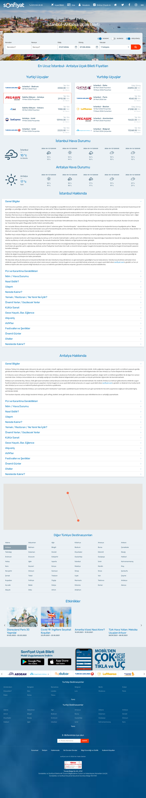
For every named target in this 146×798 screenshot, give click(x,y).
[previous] (6, 625)
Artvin (54, 590)
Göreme (78, 585)
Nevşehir (8, 571)
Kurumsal (34, 750)
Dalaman (31, 552)
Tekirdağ (8, 552)
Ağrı (53, 543)
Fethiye (31, 580)
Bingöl (54, 547)
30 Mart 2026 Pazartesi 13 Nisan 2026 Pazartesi (104, 87)
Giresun (31, 571)
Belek (30, 585)
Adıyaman (32, 543)
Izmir (76, 722)
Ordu (30, 590)
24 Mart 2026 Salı (104, 98)
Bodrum (77, 547)
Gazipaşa (101, 557)
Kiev (28, 691)
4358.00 (57, 88)
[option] (22, 625)
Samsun (55, 571)
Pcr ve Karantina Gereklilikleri (21, 271)
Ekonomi (103, 39)
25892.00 (129, 88)
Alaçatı (7, 590)
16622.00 (129, 119)
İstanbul (78, 561)
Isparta (54, 561)
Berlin (101, 687)
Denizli (54, 552)
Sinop (77, 571)
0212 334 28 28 (36, 5)
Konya (54, 566)
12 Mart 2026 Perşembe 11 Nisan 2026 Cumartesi (104, 108)
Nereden (8, 42)
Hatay (7, 561)
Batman (31, 547)
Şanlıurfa (124, 571)
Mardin (100, 566)
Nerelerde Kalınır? (15, 344)
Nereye (34, 42)
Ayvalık (8, 585)
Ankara (123, 543)
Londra (53, 691)
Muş (122, 566)
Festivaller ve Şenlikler (17, 328)
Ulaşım (9, 286)
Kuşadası (8, 580)
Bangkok (30, 687)
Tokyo (53, 695)
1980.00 (57, 109)
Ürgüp (54, 580)
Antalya (8, 547)
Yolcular (102, 42)
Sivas (100, 571)
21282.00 (129, 109)
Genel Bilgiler (12, 201)
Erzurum (31, 557)
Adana (7, 543)
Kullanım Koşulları (108, 750)
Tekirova (101, 580)
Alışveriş (10, 318)
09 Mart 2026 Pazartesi (104, 119)
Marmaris (78, 580)
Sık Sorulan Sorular (70, 750)
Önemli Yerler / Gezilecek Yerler (22, 302)
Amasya (101, 543)
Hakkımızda (55, 750)
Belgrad (77, 687)
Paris (124, 691)
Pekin (5, 695)
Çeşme (123, 576)
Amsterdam (7, 687)
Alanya (123, 585)
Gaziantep (78, 557)
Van (99, 576)
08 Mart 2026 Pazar (33, 87)
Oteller (9, 338)
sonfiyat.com (119, 262)
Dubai (124, 687)
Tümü (73, 699)
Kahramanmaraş (127, 561)
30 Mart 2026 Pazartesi (33, 109)
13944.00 (57, 119)
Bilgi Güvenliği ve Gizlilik (89, 750)
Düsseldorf (7, 691)
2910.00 (57, 98)
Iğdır (30, 561)
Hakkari (124, 557)
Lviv (76, 691)
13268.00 (129, 130)
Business (117, 39)
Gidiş (59, 42)
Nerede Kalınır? (13, 292)
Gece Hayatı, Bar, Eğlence (19, 312)
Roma (29, 695)
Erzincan (8, 557)
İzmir (100, 561)
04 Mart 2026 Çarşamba (104, 130)
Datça (54, 585)
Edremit (101, 552)
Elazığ (123, 552)
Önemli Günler (13, 333)
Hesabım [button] (84, 4)
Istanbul (54, 722)
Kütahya (78, 543)
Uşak (76, 576)
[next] (140, 625)
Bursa (100, 547)
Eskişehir (55, 557)
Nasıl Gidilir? (12, 281)
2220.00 (57, 130)
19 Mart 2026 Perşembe (33, 98)
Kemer (100, 585)
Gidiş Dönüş (133, 39)
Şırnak (7, 576)
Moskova (102, 691)
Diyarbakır (78, 552)
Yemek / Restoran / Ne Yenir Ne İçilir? (26, 297)
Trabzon (54, 576)
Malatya (78, 566)
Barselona (54, 687)
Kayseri (31, 566)
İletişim (44, 750)
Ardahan (78, 590)
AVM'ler (9, 323)
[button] (68, 493)
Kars (6, 566)
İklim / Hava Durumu (17, 276)
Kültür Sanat (12, 307)
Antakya (124, 580)
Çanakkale (125, 547)
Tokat (30, 576)
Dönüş (81, 42)
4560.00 (129, 98)
